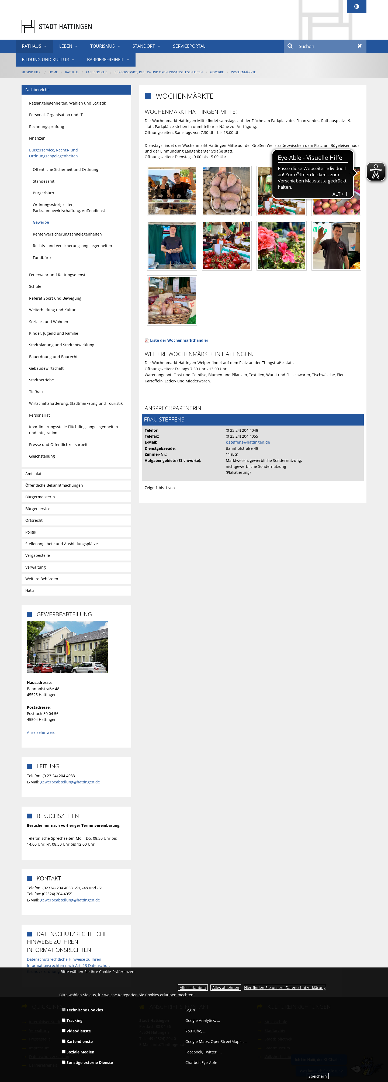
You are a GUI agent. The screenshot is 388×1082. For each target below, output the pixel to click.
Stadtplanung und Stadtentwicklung (61, 344)
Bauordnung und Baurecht (53, 356)
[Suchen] (325, 46)
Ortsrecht (34, 520)
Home (53, 72)
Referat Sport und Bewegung (55, 298)
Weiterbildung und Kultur (52, 309)
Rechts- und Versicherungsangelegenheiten (72, 245)
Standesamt (43, 181)
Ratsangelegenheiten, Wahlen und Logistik (67, 103)
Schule (35, 286)
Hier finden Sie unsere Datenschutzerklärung (285, 987)
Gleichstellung (42, 456)
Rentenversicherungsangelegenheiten (67, 234)
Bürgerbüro (43, 192)
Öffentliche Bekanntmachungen (54, 485)
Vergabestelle (37, 555)
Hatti (29, 590)
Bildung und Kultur (45, 60)
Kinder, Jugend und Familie (53, 333)
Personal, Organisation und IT (56, 114)
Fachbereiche (96, 72)
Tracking (72, 1020)
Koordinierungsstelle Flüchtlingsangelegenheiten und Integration (73, 429)
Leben (65, 46)
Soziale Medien (78, 1052)
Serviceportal (189, 46)
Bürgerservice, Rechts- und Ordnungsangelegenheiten (159, 72)
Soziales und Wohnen (48, 321)
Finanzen (37, 138)
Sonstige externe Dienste (87, 1062)
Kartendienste (77, 1041)
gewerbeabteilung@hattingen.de (70, 781)
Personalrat (39, 415)
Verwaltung (35, 567)
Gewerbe (217, 72)
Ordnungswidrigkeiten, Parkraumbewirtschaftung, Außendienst (69, 207)
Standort (144, 46)
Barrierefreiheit (105, 60)
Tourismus (102, 46)
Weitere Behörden (41, 578)
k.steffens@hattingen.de (248, 442)
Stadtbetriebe (41, 379)
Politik (30, 532)
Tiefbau (36, 391)
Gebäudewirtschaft (46, 368)
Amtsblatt (34, 473)
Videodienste (76, 1030)
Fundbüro (42, 257)
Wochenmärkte (243, 72)
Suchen (290, 46)
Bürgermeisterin (40, 496)
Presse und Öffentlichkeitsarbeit (58, 444)
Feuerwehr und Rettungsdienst (57, 274)
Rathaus (31, 46)
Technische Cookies (82, 1009)
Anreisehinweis (41, 732)
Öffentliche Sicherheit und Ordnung (65, 169)
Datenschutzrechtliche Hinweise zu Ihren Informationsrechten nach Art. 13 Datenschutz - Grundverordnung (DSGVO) (70, 965)
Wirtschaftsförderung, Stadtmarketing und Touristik (76, 403)
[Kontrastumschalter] (356, 6)
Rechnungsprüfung (46, 126)
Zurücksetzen (360, 46)
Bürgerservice (37, 508)
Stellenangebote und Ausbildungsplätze (61, 543)
